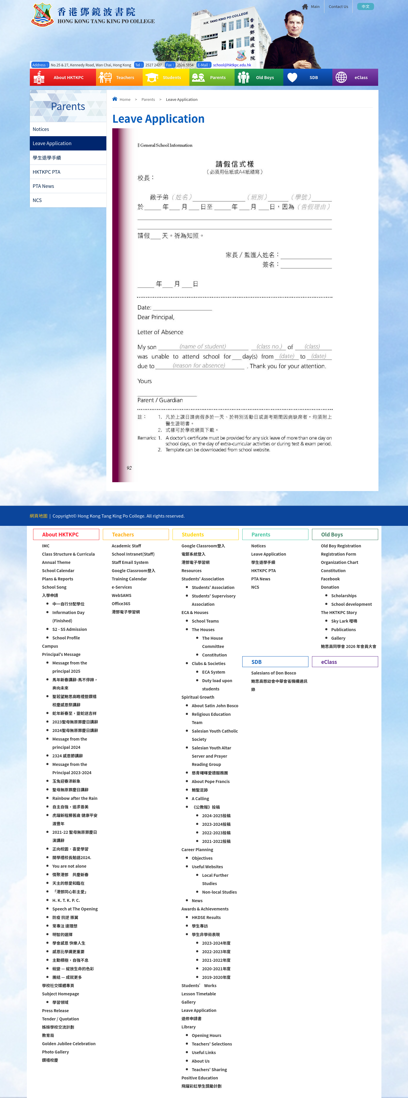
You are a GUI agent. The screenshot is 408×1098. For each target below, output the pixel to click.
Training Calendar (129, 579)
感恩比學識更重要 (68, 951)
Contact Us (338, 6)
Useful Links (204, 1052)
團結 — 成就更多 (67, 977)
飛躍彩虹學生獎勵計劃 (201, 1086)
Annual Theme (56, 562)
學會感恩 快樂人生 (68, 943)
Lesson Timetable (198, 994)
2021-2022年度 (216, 960)
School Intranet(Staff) (133, 554)
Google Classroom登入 (133, 570)
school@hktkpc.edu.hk (232, 64)
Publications (343, 629)
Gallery (188, 1002)
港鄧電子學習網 (126, 612)
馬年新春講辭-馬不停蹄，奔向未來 (75, 684)
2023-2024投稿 (216, 824)
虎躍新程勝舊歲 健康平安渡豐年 (74, 819)
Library (188, 1027)
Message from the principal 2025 (69, 667)
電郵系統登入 (193, 554)
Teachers (116, 77)
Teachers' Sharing (209, 1069)
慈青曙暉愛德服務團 (210, 773)
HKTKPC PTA (47, 172)
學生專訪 (200, 926)
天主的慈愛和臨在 (68, 883)
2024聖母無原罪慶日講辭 (75, 730)
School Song (54, 587)
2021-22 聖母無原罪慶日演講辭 (74, 836)
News (197, 900)
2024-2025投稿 (216, 815)
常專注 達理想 (64, 926)
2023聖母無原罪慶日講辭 (75, 722)
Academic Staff (126, 546)
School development (351, 604)
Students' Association (202, 579)
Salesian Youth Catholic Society (215, 735)
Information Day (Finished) (68, 616)
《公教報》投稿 (206, 807)
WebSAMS (121, 595)
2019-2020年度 (216, 977)
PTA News (43, 187)
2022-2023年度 (216, 951)
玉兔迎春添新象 (66, 781)
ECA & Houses (194, 612)
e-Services (122, 587)
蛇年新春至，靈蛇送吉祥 (74, 713)
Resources (191, 570)
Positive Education (199, 1078)
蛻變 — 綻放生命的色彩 (73, 968)
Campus (50, 646)
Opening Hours (206, 1035)
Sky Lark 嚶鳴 (344, 621)
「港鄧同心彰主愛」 (70, 892)
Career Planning (197, 849)
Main (315, 6)
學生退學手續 (47, 158)
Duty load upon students (217, 684)
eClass (351, 77)
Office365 (121, 603)
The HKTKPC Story (339, 612)
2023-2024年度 (216, 943)
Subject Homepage (60, 994)
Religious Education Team (211, 718)
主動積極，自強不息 (70, 960)
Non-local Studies (219, 892)
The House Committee (213, 642)
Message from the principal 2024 (69, 743)
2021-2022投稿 (216, 841)
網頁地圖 (39, 516)
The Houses (203, 629)
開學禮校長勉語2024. (71, 857)
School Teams (205, 621)
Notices (41, 129)
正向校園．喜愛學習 (70, 849)
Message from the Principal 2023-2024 (71, 768)
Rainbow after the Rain (74, 798)
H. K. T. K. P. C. (66, 900)
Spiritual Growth (197, 697)
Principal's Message (61, 654)
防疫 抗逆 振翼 (65, 917)
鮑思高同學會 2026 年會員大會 (348, 646)
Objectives (202, 858)
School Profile (66, 638)
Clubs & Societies (208, 663)
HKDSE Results (206, 917)
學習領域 (60, 1002)
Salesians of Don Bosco (273, 673)
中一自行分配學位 (68, 604)
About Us (200, 1061)
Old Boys (255, 77)
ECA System (213, 672)
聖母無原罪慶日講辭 (70, 789)
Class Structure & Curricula (68, 554)
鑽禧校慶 (50, 1060)
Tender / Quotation (60, 1019)
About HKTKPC (58, 77)
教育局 (48, 1035)
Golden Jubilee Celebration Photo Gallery (68, 1047)
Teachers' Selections (212, 1044)
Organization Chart (339, 562)
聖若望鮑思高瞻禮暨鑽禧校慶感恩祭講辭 (74, 700)
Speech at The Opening (74, 909)
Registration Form (338, 554)
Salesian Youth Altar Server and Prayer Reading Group (211, 756)
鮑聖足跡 (200, 790)
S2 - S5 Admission (69, 629)
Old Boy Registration (341, 546)
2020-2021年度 (216, 968)
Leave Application (52, 143)
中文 (365, 6)
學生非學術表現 (206, 934)
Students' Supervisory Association (213, 600)
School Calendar (58, 570)
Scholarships (344, 595)
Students (163, 77)
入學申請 (50, 595)
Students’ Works (198, 985)
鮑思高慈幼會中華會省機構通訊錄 (279, 685)
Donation (330, 587)
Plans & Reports (57, 579)
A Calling (200, 798)
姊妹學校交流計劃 (58, 1027)
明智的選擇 (62, 934)
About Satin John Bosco (215, 705)
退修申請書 (191, 1018)
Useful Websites (207, 866)
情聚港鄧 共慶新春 (70, 874)
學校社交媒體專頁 (58, 985)
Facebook (330, 579)
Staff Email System (130, 562)
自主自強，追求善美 (70, 807)
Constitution (214, 655)
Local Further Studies (215, 879)
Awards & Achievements (204, 909)
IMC (45, 546)
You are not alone (69, 866)
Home (125, 99)
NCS (37, 201)
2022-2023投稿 (216, 833)
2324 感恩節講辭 (67, 756)
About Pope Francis (211, 781)
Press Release (55, 1010)
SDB (302, 77)
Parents (209, 77)
